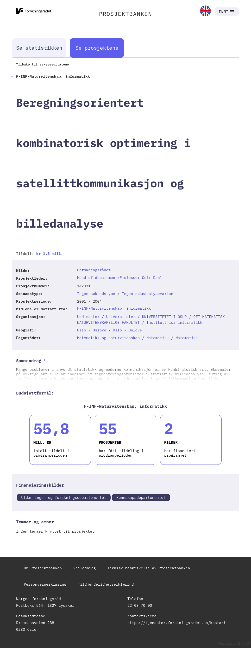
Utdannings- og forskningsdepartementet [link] (63, 497)
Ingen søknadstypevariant (149, 293)
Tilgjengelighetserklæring (106, 584)
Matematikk (157, 337)
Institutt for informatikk (174, 322)
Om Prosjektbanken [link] (43, 568)
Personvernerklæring (45, 584)
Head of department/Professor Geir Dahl (119, 277)
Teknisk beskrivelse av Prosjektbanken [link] (148, 568)
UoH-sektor (88, 316)
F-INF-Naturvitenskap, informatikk (114, 308)
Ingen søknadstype (96, 293)
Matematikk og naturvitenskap (108, 337)
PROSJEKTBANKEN (125, 13)
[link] (205, 11)
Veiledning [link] (84, 568)
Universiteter (120, 316)
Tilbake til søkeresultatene (42, 64)
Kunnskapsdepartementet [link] (141, 497)
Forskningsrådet (94, 269)
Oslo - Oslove (91, 330)
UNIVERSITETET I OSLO (164, 316)
